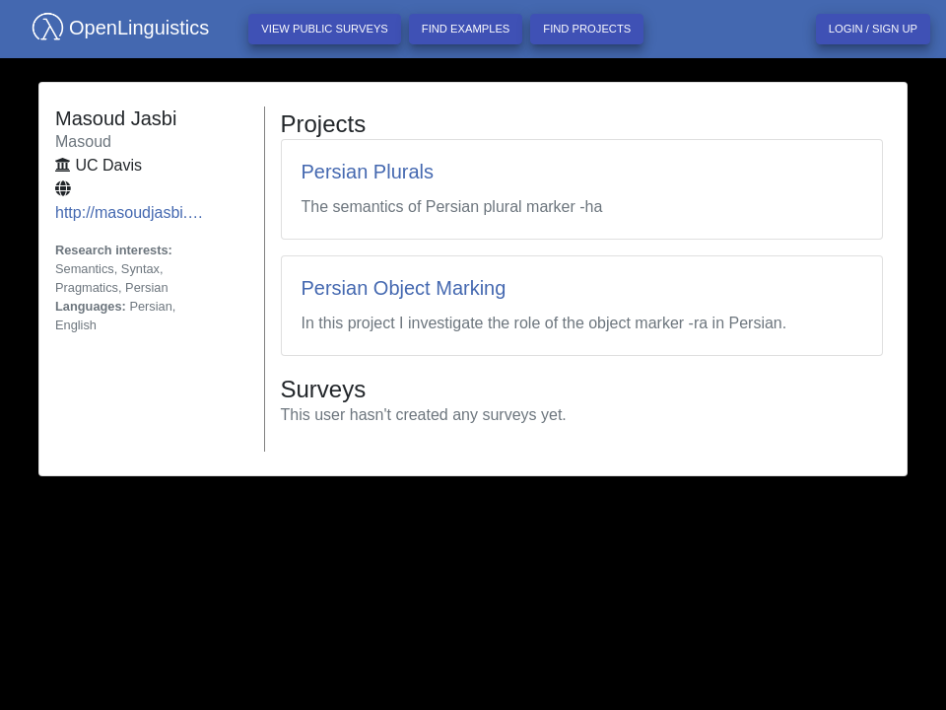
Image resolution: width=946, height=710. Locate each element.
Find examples (466, 29)
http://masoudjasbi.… (129, 212)
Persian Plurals (368, 171)
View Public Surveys (324, 29)
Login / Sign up (873, 29)
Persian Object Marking (404, 288)
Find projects (587, 29)
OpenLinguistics (112, 27)
